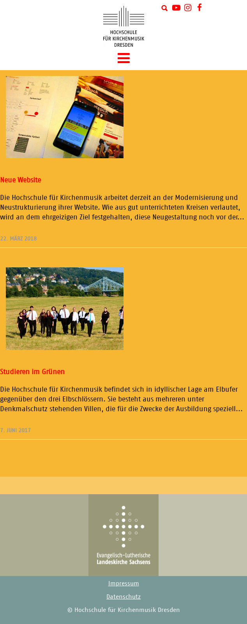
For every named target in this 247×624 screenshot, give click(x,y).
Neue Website (20, 180)
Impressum (123, 583)
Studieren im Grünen (32, 372)
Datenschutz (123, 596)
